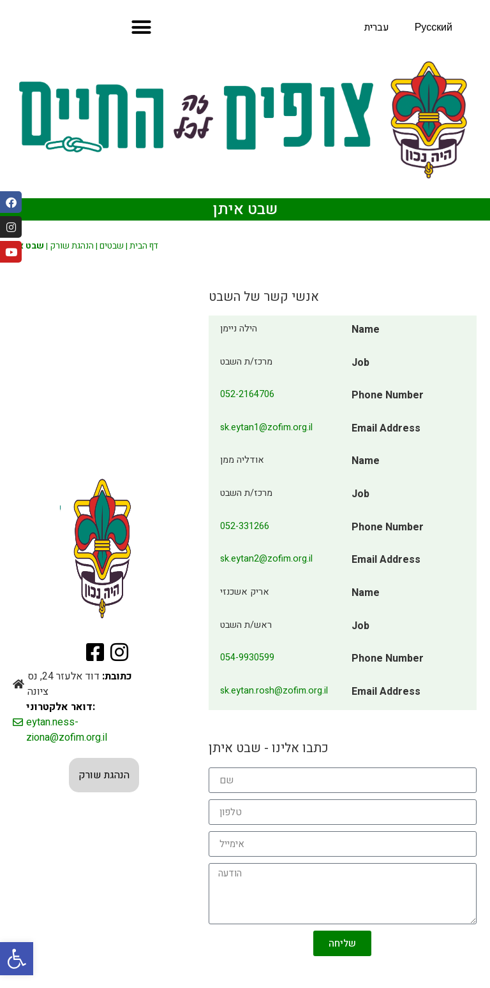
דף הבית (144, 246)
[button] (16, 958)
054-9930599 (247, 657)
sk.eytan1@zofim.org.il (266, 427)
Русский (433, 27)
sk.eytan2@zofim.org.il (266, 558)
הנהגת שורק (72, 246)
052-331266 (244, 526)
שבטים (112, 246)
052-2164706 (247, 394)
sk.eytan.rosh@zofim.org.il (274, 690)
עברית (376, 27)
